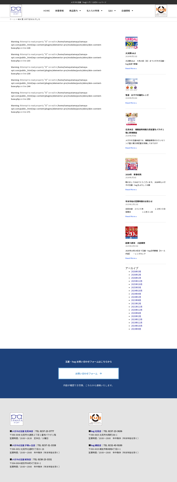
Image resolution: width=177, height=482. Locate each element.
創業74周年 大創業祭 (135, 243)
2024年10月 (136, 290)
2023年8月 (136, 300)
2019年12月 (136, 319)
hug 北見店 (96, 431)
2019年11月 (136, 322)
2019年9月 (136, 329)
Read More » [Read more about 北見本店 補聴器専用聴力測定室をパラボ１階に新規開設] (131, 148)
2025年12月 (136, 281)
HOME (46, 10)
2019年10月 (136, 325)
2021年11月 (136, 306)
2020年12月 (136, 309)
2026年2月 (136, 274)
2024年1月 (136, 297)
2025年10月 (136, 284)
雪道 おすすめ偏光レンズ (137, 95)
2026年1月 (136, 277)
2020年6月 (136, 313)
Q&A (112, 10)
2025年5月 (136, 287)
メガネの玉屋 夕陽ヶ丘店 (24, 445)
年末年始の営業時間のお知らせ (139, 201)
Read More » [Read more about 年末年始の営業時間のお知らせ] (131, 216)
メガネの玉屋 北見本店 (23, 431)
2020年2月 (136, 316)
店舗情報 (127, 10)
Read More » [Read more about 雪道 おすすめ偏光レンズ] (131, 103)
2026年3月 (136, 271)
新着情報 (59, 10)
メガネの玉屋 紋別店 (22, 459)
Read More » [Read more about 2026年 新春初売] (131, 190)
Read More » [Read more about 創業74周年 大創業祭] (131, 258)
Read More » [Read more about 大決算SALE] (131, 68)
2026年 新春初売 (133, 174)
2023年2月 (136, 303)
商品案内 (75, 10)
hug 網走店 (96, 445)
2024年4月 (136, 293)
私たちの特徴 (95, 10)
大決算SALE (130, 53)
